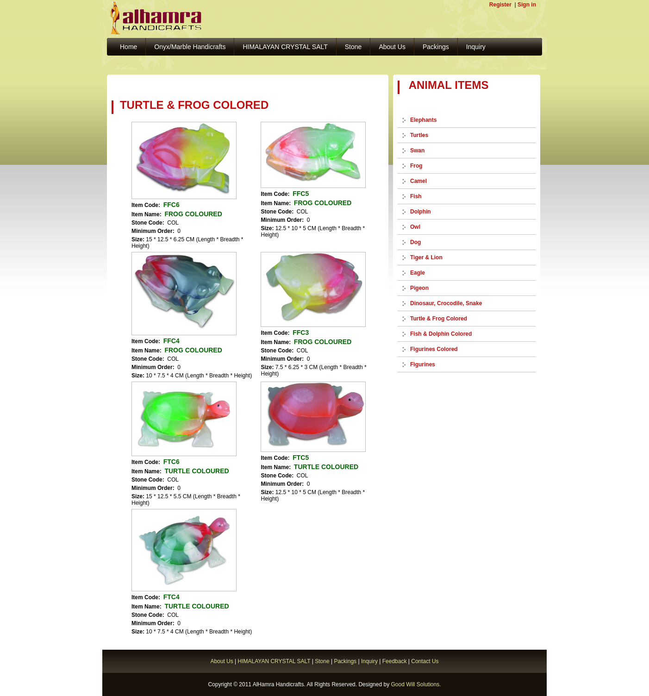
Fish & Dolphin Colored (441, 334)
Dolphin (420, 211)
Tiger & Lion (426, 257)
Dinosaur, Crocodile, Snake (446, 303)
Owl (415, 227)
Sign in (527, 4)
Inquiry (476, 46)
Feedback (394, 661)
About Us (392, 46)
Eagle (417, 273)
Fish (416, 196)
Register (500, 4)
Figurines (422, 364)
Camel (418, 181)
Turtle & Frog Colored (438, 318)
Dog (415, 242)
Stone (353, 46)
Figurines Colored (434, 349)
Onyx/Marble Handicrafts (189, 46)
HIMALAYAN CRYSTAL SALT (285, 46)
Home (128, 46)
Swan (417, 150)
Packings (436, 46)
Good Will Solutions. (416, 684)
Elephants (423, 120)
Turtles (419, 135)
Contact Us (424, 661)
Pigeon (419, 288)
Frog (416, 166)
